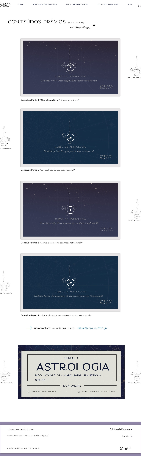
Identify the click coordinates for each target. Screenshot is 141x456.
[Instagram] (126, 448)
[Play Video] (70, 67)
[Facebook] (130, 448)
